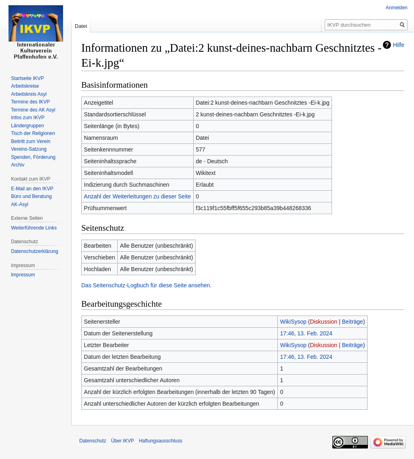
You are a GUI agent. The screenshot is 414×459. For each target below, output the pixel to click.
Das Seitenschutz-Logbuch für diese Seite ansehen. (146, 285)
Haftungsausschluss (160, 441)
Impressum (23, 275)
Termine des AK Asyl (33, 110)
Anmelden (397, 8)
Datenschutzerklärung (34, 251)
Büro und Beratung (31, 196)
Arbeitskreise (25, 86)
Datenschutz (92, 441)
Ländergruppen (27, 125)
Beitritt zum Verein (30, 141)
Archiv (17, 165)
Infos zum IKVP (27, 117)
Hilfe (398, 45)
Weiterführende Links (34, 228)
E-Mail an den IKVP (32, 189)
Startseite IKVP (27, 78)
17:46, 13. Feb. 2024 (306, 333)
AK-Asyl (19, 204)
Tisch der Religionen (33, 133)
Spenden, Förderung (33, 157)
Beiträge (352, 321)
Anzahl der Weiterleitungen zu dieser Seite (137, 196)
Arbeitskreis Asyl (28, 94)
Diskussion (324, 321)
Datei (81, 26)
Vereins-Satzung (28, 149)
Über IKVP (122, 441)
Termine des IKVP (30, 102)
